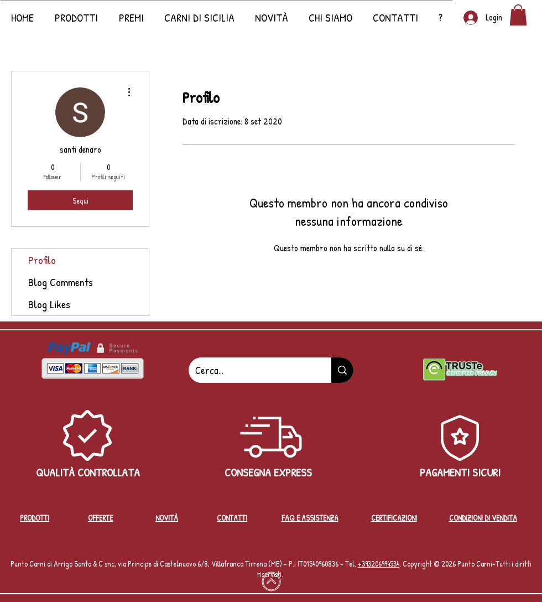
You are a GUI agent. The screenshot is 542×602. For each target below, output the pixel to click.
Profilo (42, 259)
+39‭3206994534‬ (378, 563)
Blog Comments (60, 281)
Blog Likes (49, 304)
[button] (271, 12)
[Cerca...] (251, 370)
